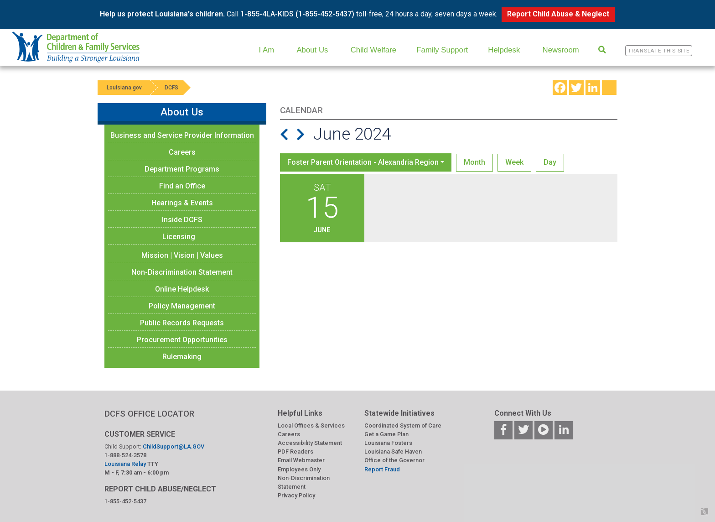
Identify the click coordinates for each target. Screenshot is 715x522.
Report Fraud (382, 469)
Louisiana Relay (125, 463)
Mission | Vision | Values (182, 255)
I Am (267, 50)
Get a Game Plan (386, 434)
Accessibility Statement (310, 442)
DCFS (171, 87)
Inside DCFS (182, 219)
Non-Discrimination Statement (182, 272)
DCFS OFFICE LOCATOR (149, 413)
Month (474, 162)
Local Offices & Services (311, 425)
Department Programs (182, 169)
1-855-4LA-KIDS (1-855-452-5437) (297, 14)
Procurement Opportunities (182, 339)
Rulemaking (182, 356)
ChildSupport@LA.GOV (173, 446)
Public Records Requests (182, 322)
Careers (182, 152)
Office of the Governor (394, 460)
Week (514, 162)
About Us (312, 50)
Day (550, 162)
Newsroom (561, 50)
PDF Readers (295, 451)
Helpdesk (504, 50)
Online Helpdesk (182, 289)
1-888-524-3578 (125, 455)
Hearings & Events (182, 202)
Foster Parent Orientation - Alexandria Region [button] (363, 162)
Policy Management (182, 306)
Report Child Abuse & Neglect (558, 14)
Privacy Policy (296, 495)
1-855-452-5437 (125, 501)
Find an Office (182, 186)
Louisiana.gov (124, 87)
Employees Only (299, 469)
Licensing (178, 236)
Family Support (442, 50)
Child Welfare (373, 50)
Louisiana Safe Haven (393, 451)
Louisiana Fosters (388, 442)
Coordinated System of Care (402, 425)
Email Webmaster (301, 460)
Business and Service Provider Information (182, 135)
